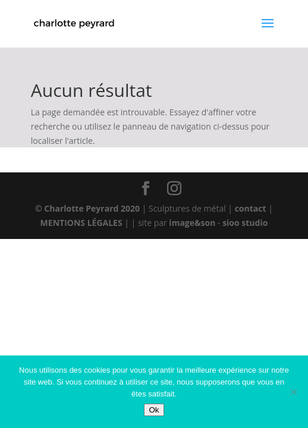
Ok (154, 409)
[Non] (293, 392)
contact (252, 208)
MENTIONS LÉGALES (81, 222)
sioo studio (245, 222)
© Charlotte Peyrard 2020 (87, 208)
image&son (192, 222)
